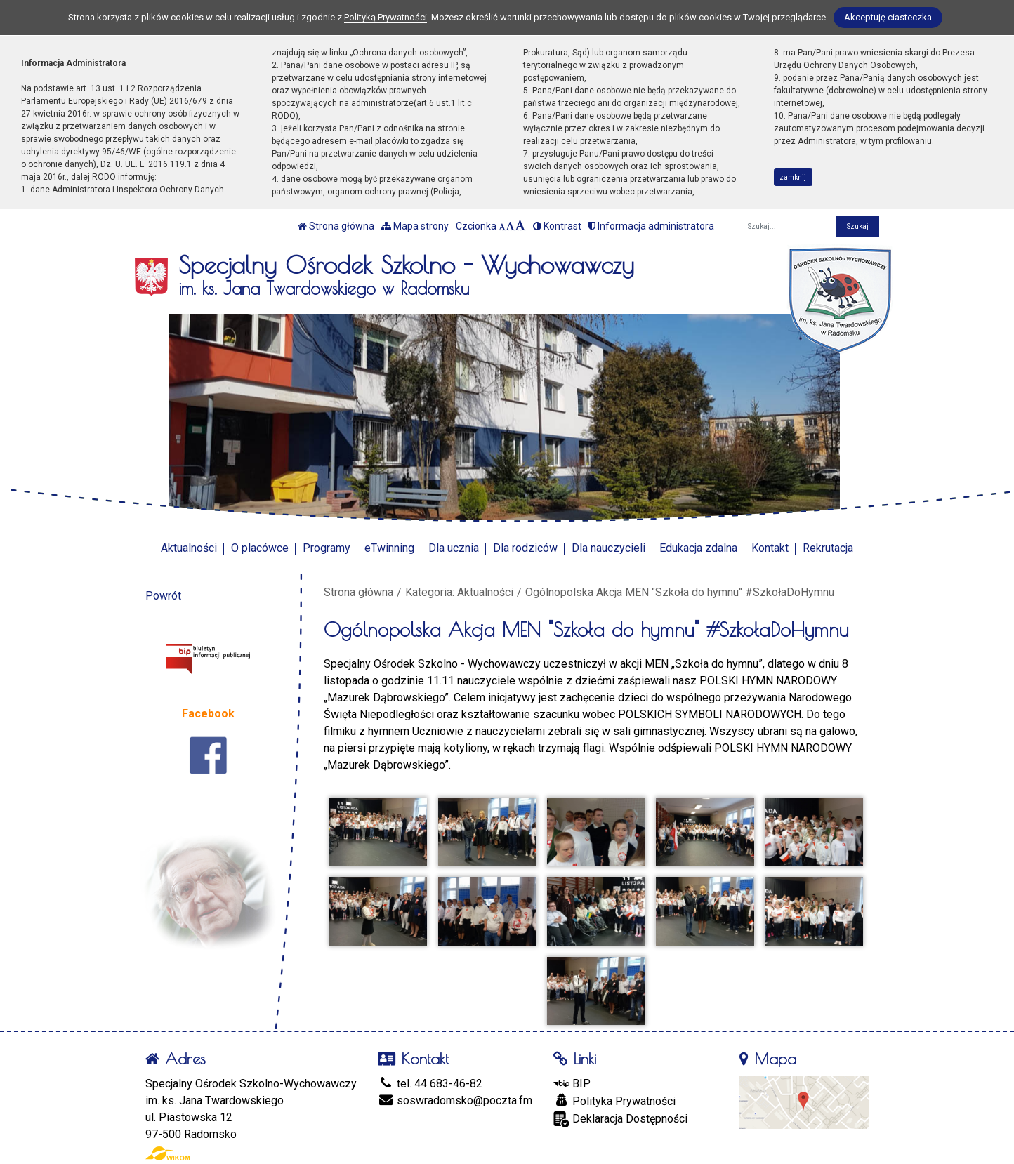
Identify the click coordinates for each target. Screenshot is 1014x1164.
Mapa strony (415, 226)
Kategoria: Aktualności (459, 592)
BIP (572, 1083)
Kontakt (770, 548)
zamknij (792, 177)
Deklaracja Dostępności (620, 1119)
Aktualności (189, 548)
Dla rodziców (525, 548)
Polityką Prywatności (385, 17)
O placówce (260, 548)
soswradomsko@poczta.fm (455, 1100)
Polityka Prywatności (614, 1101)
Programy (326, 548)
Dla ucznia (453, 548)
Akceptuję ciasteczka (888, 17)
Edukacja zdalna (698, 548)
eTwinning (389, 548)
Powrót (163, 595)
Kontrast (557, 226)
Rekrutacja (828, 548)
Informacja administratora (651, 226)
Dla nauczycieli (608, 548)
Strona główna (336, 226)
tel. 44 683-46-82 (430, 1083)
